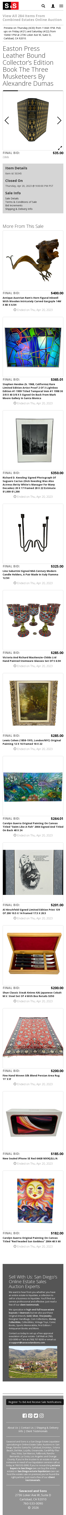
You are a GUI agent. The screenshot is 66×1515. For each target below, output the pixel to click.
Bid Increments (14, 205)
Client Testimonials (37, 1431)
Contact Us (27, 1427)
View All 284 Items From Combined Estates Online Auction (32, 17)
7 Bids (6, 156)
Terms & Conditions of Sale (21, 202)
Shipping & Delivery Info (19, 209)
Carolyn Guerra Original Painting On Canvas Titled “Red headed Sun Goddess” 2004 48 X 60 (32, 1239)
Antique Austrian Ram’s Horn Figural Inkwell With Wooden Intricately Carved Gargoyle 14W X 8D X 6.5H (32, 301)
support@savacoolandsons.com (28, 1342)
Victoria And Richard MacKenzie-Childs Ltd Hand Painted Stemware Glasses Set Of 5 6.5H (32, 659)
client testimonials (29, 1304)
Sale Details (12, 198)
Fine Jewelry (45, 1315)
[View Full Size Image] (60, 148)
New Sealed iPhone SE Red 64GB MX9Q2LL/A (30, 1158)
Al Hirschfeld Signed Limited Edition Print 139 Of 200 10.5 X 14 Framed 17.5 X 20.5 (31, 911)
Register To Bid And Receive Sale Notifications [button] (34, 1402)
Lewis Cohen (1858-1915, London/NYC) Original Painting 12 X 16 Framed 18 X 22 (32, 742)
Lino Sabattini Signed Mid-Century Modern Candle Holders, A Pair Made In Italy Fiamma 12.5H (30, 574)
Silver (35, 1315)
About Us (13, 1427)
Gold (29, 1315)
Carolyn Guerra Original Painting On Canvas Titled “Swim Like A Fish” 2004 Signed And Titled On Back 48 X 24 (33, 827)
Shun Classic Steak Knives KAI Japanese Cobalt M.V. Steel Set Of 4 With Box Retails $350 (32, 994)
